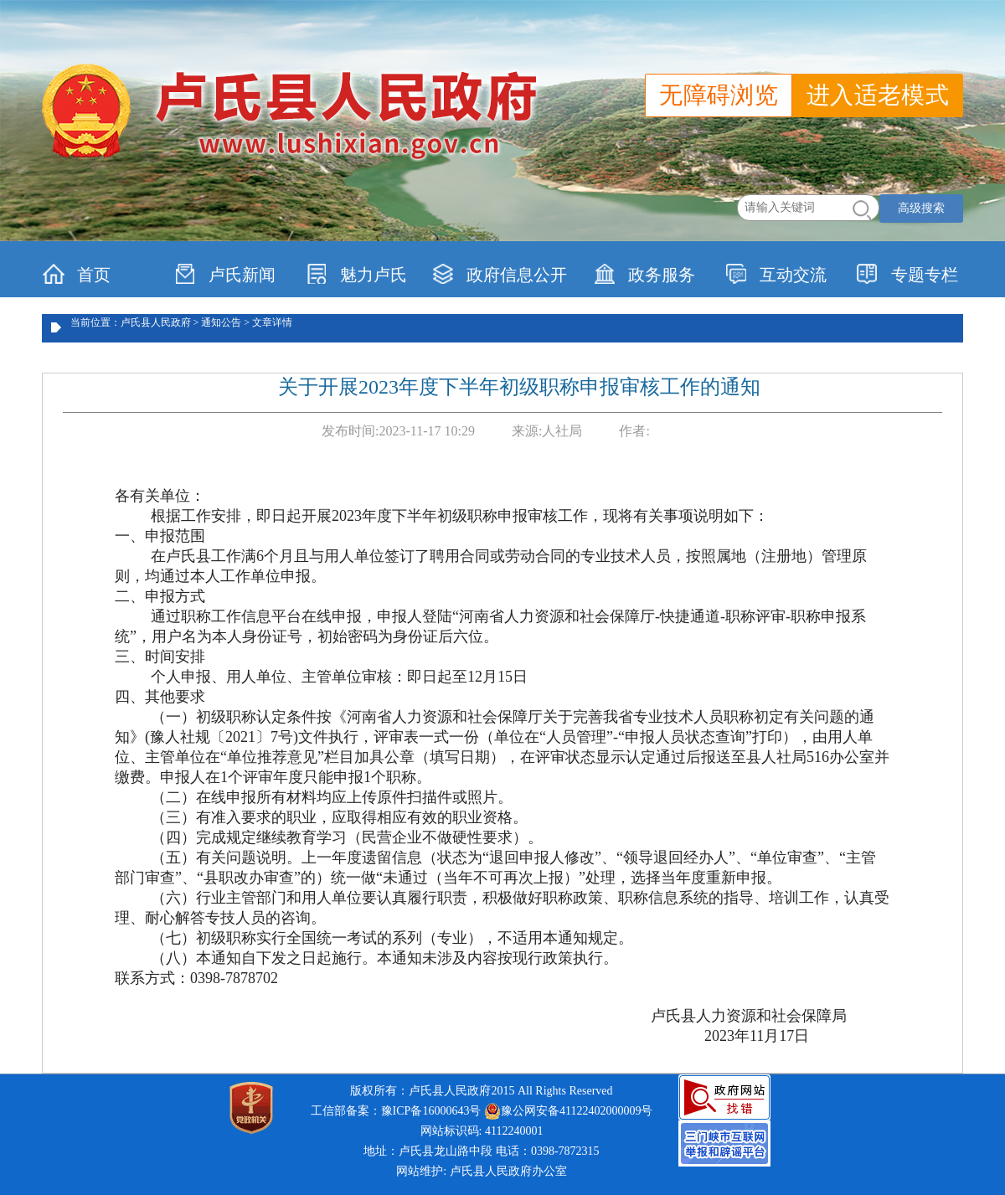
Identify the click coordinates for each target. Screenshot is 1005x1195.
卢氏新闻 (225, 274)
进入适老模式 (878, 95)
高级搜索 (921, 208)
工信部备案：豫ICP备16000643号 (396, 1111)
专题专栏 (907, 274)
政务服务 (644, 274)
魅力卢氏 (356, 274)
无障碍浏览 (718, 95)
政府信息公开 (499, 274)
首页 (77, 274)
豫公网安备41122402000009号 (568, 1111)
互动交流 (776, 274)
